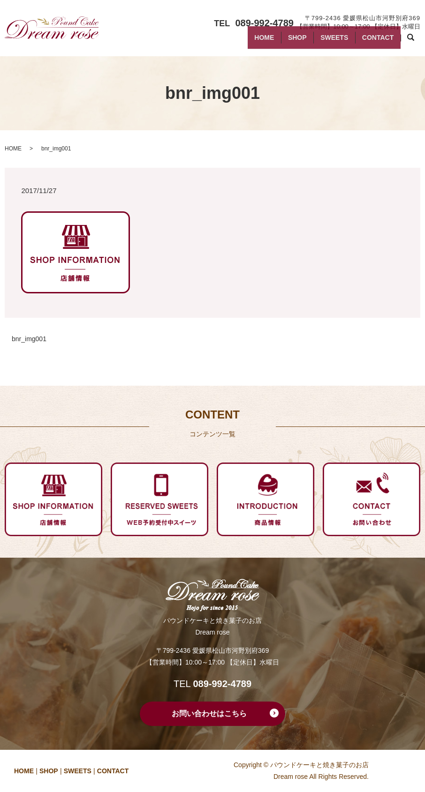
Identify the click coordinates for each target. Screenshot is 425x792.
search (415, 41)
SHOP (282, 41)
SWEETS (325, 41)
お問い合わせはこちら (209, 713)
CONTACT (375, 41)
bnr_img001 (29, 339)
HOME (244, 41)
